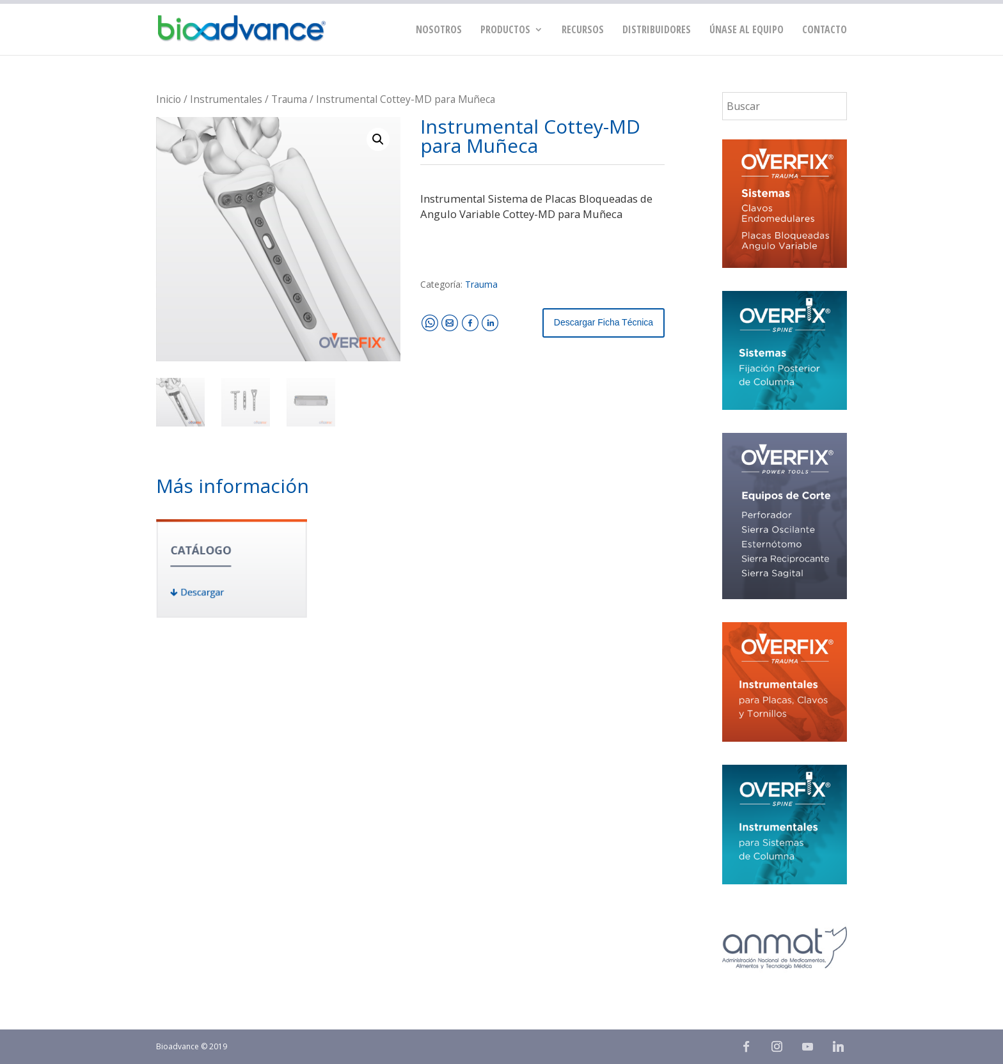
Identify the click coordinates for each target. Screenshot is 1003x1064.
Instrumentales (226, 99)
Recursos (583, 30)
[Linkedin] (838, 1046)
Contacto (824, 30)
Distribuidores (656, 30)
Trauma (289, 99)
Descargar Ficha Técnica (603, 322)
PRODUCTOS (505, 30)
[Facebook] (746, 1046)
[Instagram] (776, 1046)
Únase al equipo (746, 30)
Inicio (168, 99)
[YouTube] (807, 1046)
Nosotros (439, 30)
